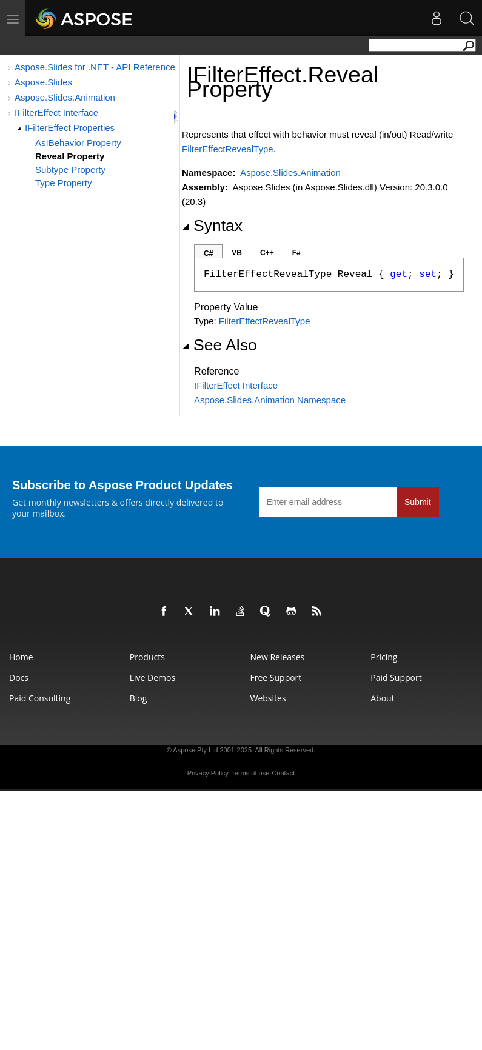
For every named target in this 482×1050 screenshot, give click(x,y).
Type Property (63, 183)
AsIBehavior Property (78, 143)
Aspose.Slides (43, 82)
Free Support (276, 677)
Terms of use (250, 773)
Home (21, 657)
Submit (417, 502)
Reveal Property (69, 156)
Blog (138, 698)
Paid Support (395, 677)
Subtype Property (70, 169)
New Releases (277, 657)
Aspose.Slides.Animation (65, 97)
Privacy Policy (208, 773)
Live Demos (152, 677)
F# (296, 253)
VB (237, 253)
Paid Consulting (39, 698)
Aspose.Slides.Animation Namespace (270, 400)
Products (147, 657)
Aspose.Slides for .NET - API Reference (95, 67)
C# (208, 253)
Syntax (212, 225)
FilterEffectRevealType (227, 149)
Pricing (383, 657)
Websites (268, 698)
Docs (18, 677)
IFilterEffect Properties (70, 127)
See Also (219, 345)
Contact (283, 773)
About (382, 698)
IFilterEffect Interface (56, 112)
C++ (267, 253)
